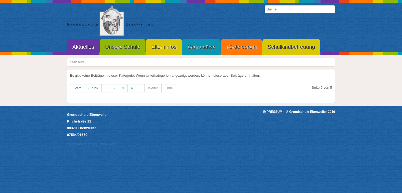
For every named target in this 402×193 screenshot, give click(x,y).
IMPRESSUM (272, 112)
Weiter (153, 88)
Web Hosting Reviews (104, 144)
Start (77, 88)
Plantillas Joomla (77, 144)
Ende (169, 88)
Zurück (92, 88)
